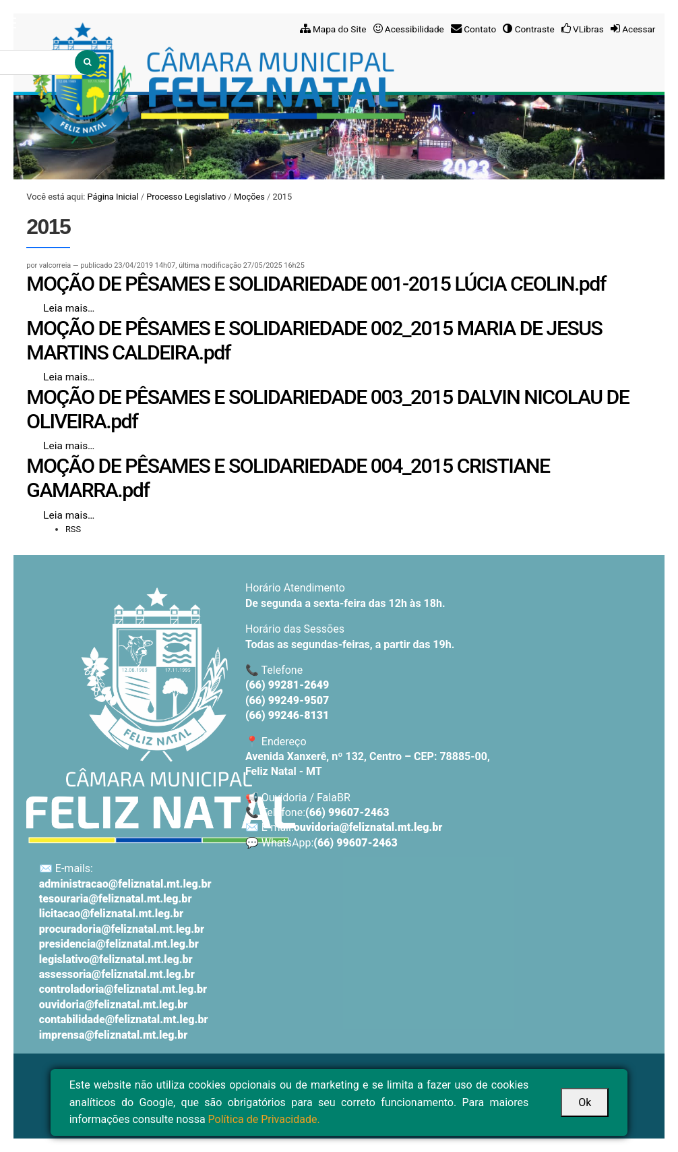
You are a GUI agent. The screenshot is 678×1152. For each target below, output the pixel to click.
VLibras (588, 29)
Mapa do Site (340, 29)
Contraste (535, 29)
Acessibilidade (414, 29)
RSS (73, 529)
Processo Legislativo (186, 197)
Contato (480, 29)
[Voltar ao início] (161, 715)
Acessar (638, 29)
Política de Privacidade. (264, 1119)
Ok (584, 1102)
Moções (249, 197)
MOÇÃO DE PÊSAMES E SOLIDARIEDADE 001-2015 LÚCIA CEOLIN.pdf (316, 283)
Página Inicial (113, 197)
